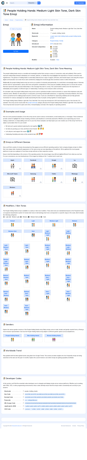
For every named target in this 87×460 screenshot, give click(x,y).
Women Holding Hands (54, 343)
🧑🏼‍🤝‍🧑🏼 (54, 232)
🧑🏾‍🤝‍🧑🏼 (68, 293)
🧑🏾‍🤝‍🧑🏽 (6, 307)
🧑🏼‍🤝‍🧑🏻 (48, 261)
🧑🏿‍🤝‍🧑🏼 (68, 307)
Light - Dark (27, 254)
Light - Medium (68, 240)
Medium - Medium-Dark (6, 285)
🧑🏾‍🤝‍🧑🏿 (27, 307)
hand (56, 44)
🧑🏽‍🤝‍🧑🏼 (68, 275)
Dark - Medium (6, 314)
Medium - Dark (27, 284)
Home (6, 20)
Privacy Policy (80, 457)
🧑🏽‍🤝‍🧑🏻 (48, 273)
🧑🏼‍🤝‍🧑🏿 (27, 275)
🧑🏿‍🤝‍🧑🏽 (6, 319)
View (57, 67)
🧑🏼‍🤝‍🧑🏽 (68, 261)
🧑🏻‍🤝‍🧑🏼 (48, 247)
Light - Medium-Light (47, 241)
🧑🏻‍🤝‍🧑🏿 (27, 259)
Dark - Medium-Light (68, 301)
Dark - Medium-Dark (27, 315)
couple (52, 44)
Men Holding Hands (33, 343)
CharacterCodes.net (17, 457)
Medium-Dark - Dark (27, 301)
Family (61, 48)
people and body (32, 110)
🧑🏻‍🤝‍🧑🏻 (33, 232)
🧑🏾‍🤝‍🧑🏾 (12, 243)
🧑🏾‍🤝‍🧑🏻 (48, 291)
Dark (33, 239)
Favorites (80, 3)
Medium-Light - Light (47, 255)
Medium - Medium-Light (68, 269)
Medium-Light (54, 228)
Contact (74, 457)
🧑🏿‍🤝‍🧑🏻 (48, 305)
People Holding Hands (12, 343)
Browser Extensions (66, 457)
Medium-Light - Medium (68, 255)
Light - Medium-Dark (6, 255)
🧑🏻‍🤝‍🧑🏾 (6, 261)
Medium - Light (47, 268)
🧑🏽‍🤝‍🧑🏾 (6, 291)
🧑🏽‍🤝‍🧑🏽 (75, 232)
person (52, 45)
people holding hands (75, 44)
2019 (51, 51)
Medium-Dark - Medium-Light (68, 286)
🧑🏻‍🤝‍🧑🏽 (68, 245)
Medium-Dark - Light (47, 285)
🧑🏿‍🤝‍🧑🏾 (27, 321)
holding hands (65, 44)
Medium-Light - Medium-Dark (6, 270)
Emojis (11, 20)
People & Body (19, 20)
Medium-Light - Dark (27, 269)
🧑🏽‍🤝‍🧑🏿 (27, 289)
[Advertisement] (43, 27)
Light (33, 228)
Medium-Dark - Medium (6, 301)
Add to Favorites (15, 36)
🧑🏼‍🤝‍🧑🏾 (6, 277)
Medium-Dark (12, 239)
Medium (74, 228)
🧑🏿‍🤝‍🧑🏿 (33, 243)
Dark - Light (47, 300)
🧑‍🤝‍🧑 (12, 232)
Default (12, 228)
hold (59, 44)
